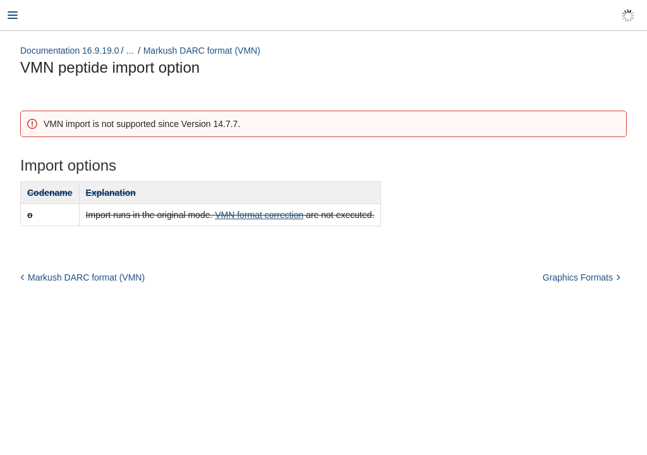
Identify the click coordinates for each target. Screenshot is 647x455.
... (130, 51)
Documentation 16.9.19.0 (69, 51)
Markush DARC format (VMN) (201, 51)
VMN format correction (259, 215)
